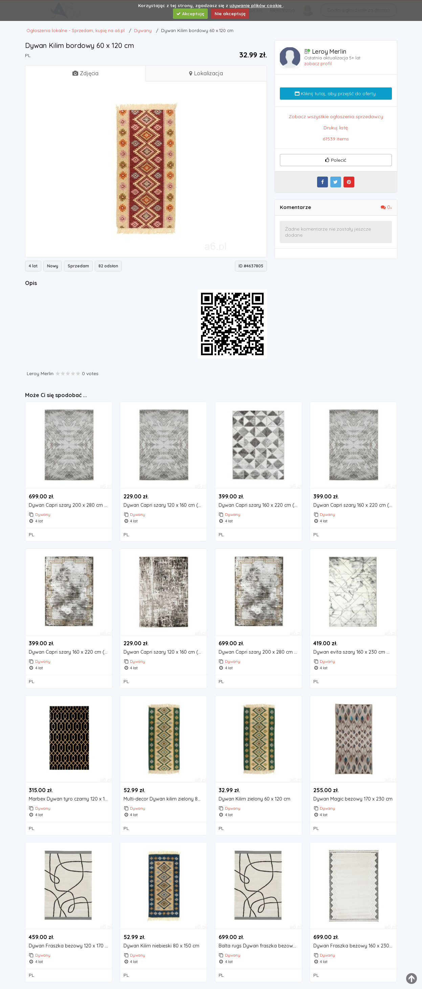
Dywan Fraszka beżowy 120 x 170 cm (70, 946)
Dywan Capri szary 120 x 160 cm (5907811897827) (165, 652)
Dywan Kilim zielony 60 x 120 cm (254, 799)
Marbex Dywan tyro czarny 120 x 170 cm (70, 799)
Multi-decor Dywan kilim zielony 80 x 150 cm (165, 799)
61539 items (336, 139)
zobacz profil (318, 63)
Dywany (42, 514)
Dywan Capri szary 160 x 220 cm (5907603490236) (260, 505)
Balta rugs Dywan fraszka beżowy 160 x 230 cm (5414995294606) (260, 946)
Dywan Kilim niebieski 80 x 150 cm (161, 946)
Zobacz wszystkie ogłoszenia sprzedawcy (336, 116)
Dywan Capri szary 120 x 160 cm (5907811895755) (165, 505)
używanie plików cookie (256, 5)
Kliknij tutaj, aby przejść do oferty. (336, 93)
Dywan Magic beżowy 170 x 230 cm (353, 799)
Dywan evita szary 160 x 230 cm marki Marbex (355, 652)
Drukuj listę (336, 128)
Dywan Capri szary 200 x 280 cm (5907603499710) (260, 652)
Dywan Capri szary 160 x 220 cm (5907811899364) (70, 652)
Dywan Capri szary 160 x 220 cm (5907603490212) (355, 505)
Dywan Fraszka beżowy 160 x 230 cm (355, 946)
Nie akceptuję (230, 13)
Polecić (335, 160)
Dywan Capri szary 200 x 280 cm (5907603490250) (70, 505)
